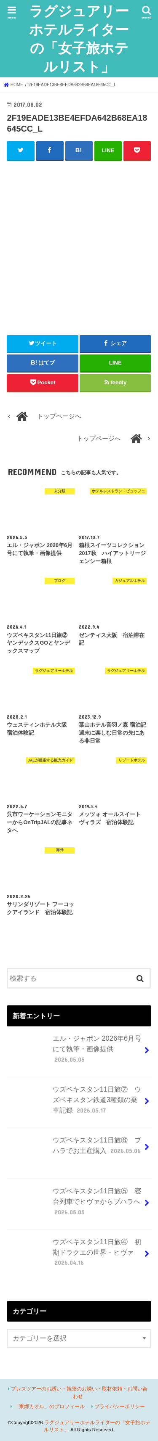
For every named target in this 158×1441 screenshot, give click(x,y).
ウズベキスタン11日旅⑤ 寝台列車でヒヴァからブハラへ (75, 1205)
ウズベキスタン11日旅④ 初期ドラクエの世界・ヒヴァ (75, 1256)
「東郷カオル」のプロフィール (49, 1406)
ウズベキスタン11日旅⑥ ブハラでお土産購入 (75, 1149)
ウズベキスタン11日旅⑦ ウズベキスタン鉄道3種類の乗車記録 (75, 1103)
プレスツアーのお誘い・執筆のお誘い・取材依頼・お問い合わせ (79, 1392)
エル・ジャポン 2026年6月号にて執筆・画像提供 (75, 1052)
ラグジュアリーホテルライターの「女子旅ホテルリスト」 (79, 38)
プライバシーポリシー (119, 1406)
